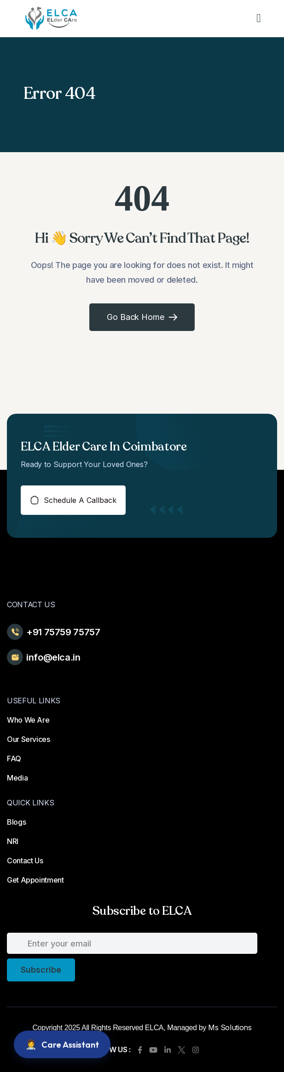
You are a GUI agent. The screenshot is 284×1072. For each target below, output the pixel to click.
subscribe (41, 970)
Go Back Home (142, 317)
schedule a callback (73, 500)
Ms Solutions (230, 1027)
